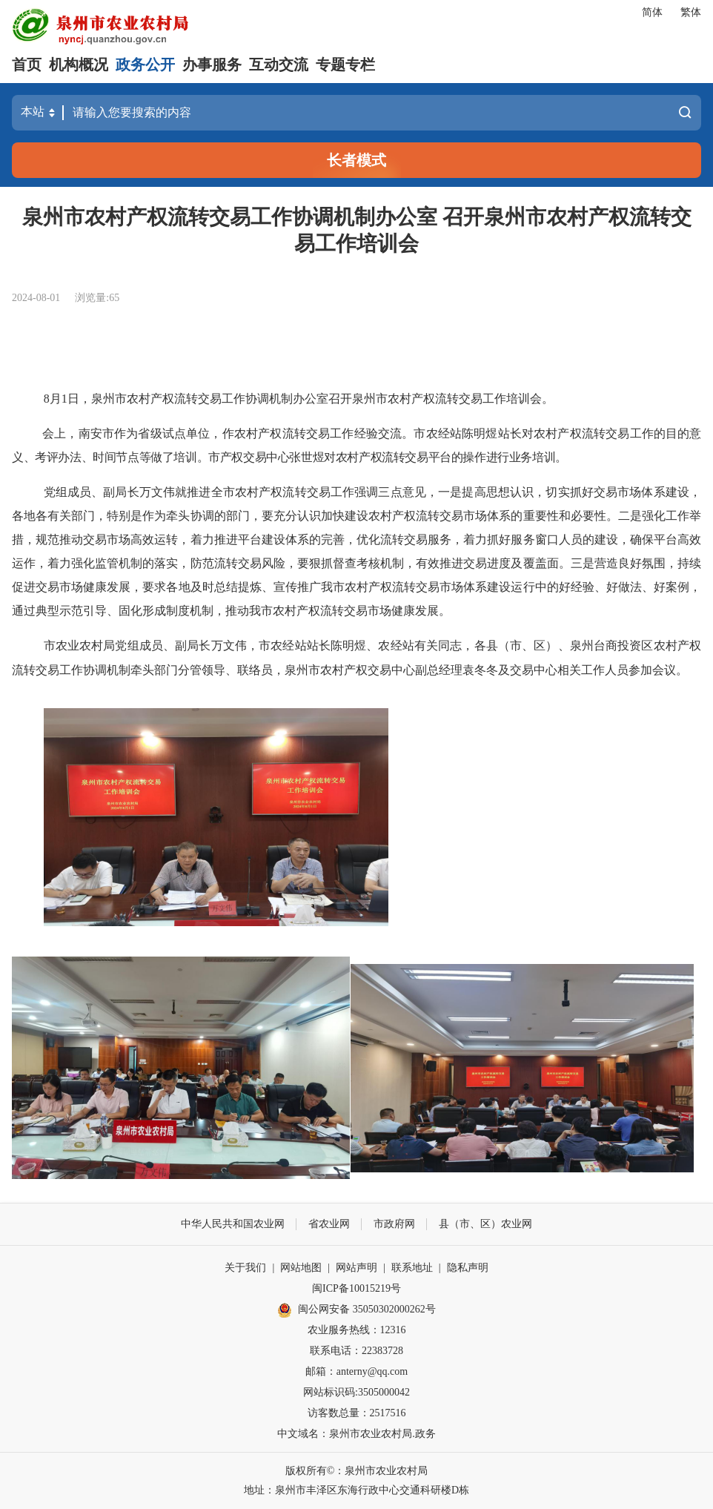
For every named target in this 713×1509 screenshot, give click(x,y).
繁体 (690, 12)
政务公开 (145, 64)
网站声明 (356, 1267)
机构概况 (78, 64)
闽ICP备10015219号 (356, 1288)
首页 (27, 64)
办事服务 (212, 64)
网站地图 (301, 1267)
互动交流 (278, 64)
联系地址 (412, 1267)
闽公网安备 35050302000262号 (356, 1310)
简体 (652, 12)
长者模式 (356, 160)
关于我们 (245, 1267)
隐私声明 (467, 1267)
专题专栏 (345, 64)
